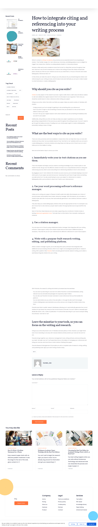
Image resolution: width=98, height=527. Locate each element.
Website (72, 408)
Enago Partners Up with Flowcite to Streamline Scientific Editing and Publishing (21, 57)
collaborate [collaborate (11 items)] (10, 93)
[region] (49, 523)
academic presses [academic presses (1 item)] (11, 87)
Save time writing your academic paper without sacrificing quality (21, 45)
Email (52, 408)
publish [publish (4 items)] (8, 103)
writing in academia (47, 60)
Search (8, 115)
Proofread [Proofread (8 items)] (16, 100)
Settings (73, 524)
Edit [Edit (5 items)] (16, 93)
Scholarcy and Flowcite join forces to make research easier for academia (21, 70)
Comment (35, 382)
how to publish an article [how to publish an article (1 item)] (13, 96)
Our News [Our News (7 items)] (9, 100)
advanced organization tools (44, 213)
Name (34, 408)
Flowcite (49, 251)
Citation (34, 95)
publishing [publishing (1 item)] (15, 103)
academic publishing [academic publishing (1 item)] (11, 90)
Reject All (82, 524)
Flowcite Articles (51, 35)
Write (34, 351)
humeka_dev (35, 35)
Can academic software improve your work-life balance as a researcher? (21, 32)
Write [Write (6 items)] (8, 106)
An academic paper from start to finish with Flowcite (21, 20)
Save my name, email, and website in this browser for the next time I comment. (54, 416)
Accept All (91, 524)
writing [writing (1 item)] (14, 106)
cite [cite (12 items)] (20, 90)
